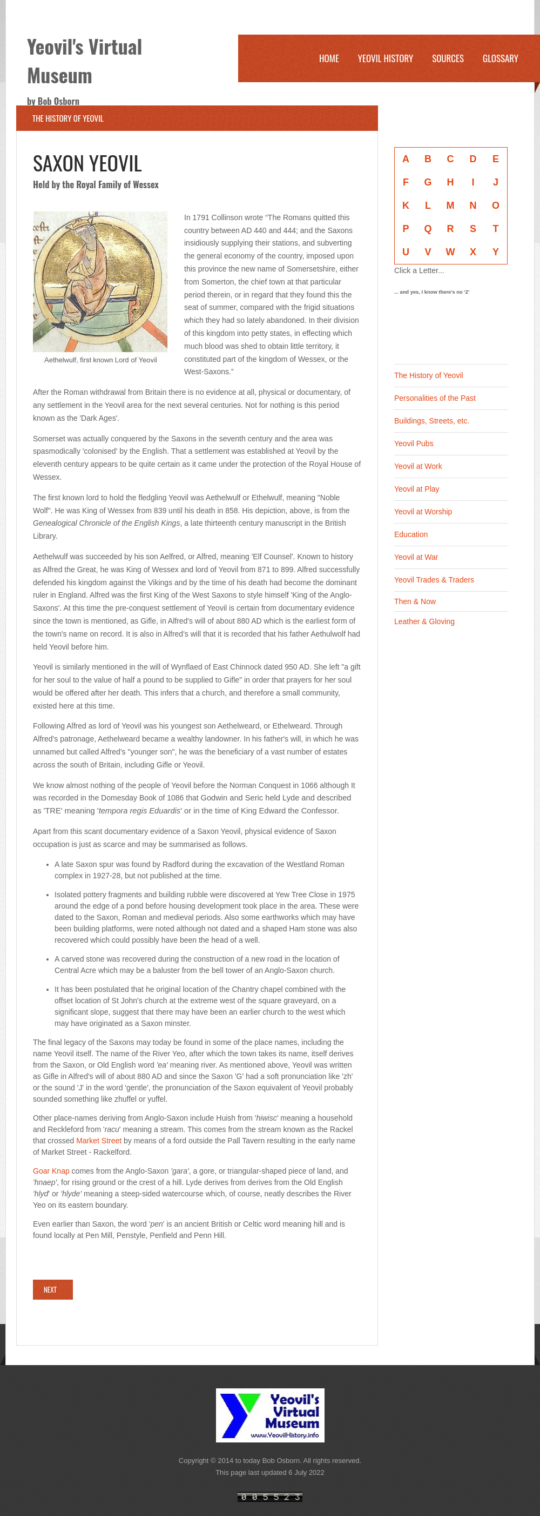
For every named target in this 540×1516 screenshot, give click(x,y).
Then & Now (415, 601)
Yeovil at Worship (423, 511)
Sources (448, 58)
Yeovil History (385, 58)
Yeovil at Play (417, 489)
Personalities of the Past (435, 398)
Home (329, 58)
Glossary (500, 58)
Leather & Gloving (424, 621)
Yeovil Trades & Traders (434, 579)
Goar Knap (51, 1171)
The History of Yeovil (428, 375)
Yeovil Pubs (414, 443)
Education (411, 534)
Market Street (99, 1140)
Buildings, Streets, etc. (431, 420)
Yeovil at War (416, 557)
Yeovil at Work (418, 466)
